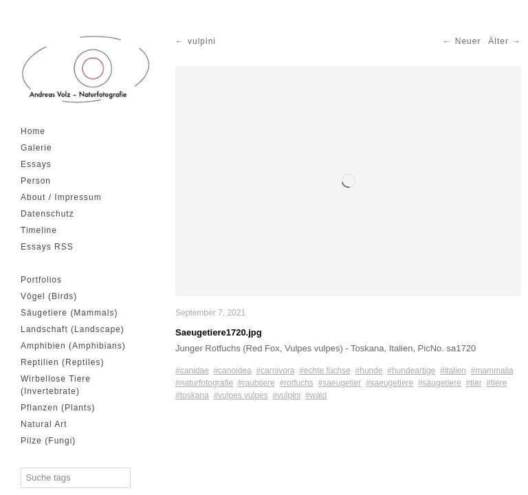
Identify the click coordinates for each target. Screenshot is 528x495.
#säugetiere (439, 383)
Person (36, 181)
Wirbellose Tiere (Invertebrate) (56, 385)
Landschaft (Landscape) (72, 329)
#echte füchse (325, 370)
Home (33, 131)
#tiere (496, 383)
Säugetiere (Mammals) (69, 313)
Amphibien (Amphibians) (73, 346)
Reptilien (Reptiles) (62, 362)
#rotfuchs (296, 383)
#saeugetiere (389, 383)
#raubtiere (256, 383)
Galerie (36, 148)
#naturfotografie (204, 383)
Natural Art (44, 424)
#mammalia (492, 370)
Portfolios (41, 280)
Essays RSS (47, 247)
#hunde (369, 370)
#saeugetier (339, 383)
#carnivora (275, 370)
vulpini (202, 41)
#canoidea (232, 370)
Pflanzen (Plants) (58, 407)
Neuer (468, 41)
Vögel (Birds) (49, 296)
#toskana (192, 395)
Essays (36, 164)
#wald (316, 395)
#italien (453, 370)
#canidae (192, 370)
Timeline (39, 230)
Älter (498, 41)
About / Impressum (61, 197)
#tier (473, 383)
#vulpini (286, 395)
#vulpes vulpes (240, 395)
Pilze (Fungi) (48, 441)
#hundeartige (411, 370)
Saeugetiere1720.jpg (218, 332)
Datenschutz (47, 214)
